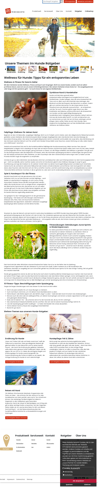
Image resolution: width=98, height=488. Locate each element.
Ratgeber (78, 11)
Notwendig (68, 472)
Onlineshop (89, 11)
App (32, 447)
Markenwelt (19, 451)
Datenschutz (20, 479)
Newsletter (34, 443)
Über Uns (59, 11)
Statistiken (67, 475)
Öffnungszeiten (70, 1)
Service (33, 440)
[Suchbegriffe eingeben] (51, 1)
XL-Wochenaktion (20, 447)
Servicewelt (48, 11)
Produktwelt (36, 11)
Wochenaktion (19, 443)
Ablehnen (87, 485)
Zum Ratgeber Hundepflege (59, 362)
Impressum (10, 479)
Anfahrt (48, 447)
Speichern (69, 485)
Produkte (18, 440)
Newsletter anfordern (85, 1)
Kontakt (69, 11)
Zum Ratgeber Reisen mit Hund (16, 418)
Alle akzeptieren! (78, 481)
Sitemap (29, 479)
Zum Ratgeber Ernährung (14, 362)
